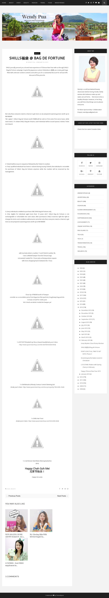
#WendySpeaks (83, 193)
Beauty (26, 2)
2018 (81, 292)
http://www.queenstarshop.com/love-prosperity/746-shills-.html (43, 387)
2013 (81, 307)
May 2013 (84, 331)
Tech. (79, 239)
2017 (81, 295)
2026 (81, 268)
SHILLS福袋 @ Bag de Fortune (90, 347)
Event (19, 2)
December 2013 (86, 310)
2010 (81, 383)
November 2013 (86, 313)
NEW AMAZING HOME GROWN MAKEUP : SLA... (15, 535)
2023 (81, 277)
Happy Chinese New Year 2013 (91, 371)
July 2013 (84, 325)
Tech (79, 234)
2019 (81, 289)
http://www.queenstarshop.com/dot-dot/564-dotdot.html (37, 345)
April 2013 (84, 334)
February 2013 (85, 340)
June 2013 (84, 328)
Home (4, 2)
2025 (81, 271)
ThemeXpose (60, 595)
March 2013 (85, 337)
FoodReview (82, 214)
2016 (81, 298)
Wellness (81, 251)
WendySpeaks (59, 2)
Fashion (34, 2)
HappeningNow (83, 218)
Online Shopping (83, 226)
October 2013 (85, 316)
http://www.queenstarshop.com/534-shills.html (43, 421)
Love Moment (82, 222)
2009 (81, 386)
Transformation (83, 243)
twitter (90, 164)
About (11, 2)
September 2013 (86, 319)
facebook (82, 164)
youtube (99, 172)
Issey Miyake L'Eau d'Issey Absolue (92, 343)
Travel (42, 2)
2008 (81, 389)
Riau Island (81, 230)
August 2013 (85, 322)
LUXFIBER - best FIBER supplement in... (14, 564)
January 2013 (85, 374)
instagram (99, 164)
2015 (81, 301)
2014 (81, 304)
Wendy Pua (32, 62)
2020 (81, 286)
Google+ (81, 172)
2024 (81, 274)
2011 (81, 380)
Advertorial (82, 197)
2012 (81, 377)
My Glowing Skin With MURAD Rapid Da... (38, 535)
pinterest (90, 172)
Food (50, 2)
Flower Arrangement (85, 210)
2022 (81, 280)
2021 (81, 283)
